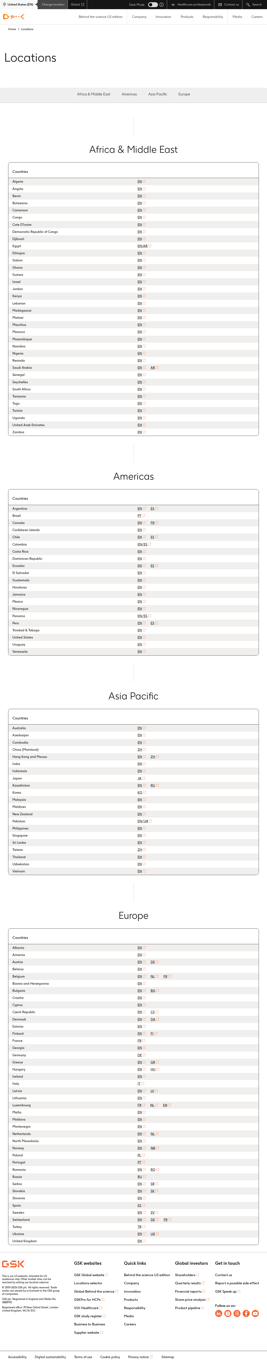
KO (140, 792)
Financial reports (188, 1291)
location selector (38, 1282)
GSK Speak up (225, 1291)
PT (139, 516)
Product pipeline (187, 1308)
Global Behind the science (94, 1291)
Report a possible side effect (237, 1283)
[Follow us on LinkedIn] (218, 1313)
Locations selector (88, 1283)
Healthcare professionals (191, 5)
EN (140, 181)
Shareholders (185, 1275)
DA (153, 1019)
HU (153, 1069)
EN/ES (142, 544)
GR (153, 1062)
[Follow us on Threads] (237, 1313)
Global (77, 4)
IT (139, 1084)
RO (153, 1170)
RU (153, 785)
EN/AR (143, 246)
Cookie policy (110, 1357)
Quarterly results (188, 1283)
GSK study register (88, 1316)
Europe (184, 94)
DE (153, 962)
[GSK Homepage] (14, 16)
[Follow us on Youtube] (255, 1313)
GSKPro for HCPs (87, 1300)
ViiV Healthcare (86, 1308)
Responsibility (213, 17)
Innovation (163, 17)
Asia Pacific (157, 94)
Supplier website (86, 1332)
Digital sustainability (50, 1357)
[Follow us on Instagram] (227, 1313)
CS (153, 1012)
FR (152, 523)
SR (152, 1184)
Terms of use (83, 1357)
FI (152, 1034)
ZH (140, 750)
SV (152, 1213)
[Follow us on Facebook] (246, 1313)
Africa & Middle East (93, 94)
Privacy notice (138, 1357)
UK (153, 1234)
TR (139, 1227)
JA (139, 778)
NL (153, 976)
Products (187, 17)
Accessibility (17, 1357)
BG (153, 991)
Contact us (228, 4)
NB (153, 1148)
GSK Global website (89, 1275)
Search (254, 5)
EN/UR (143, 821)
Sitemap (168, 1357)
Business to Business (89, 1324)
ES (152, 509)
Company (139, 17)
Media (237, 17)
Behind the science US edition (101, 17)
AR (153, 368)
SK (152, 1191)
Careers (257, 17)
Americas (129, 94)
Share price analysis (190, 1300)
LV (152, 1091)
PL (139, 1155)
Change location (53, 4)
